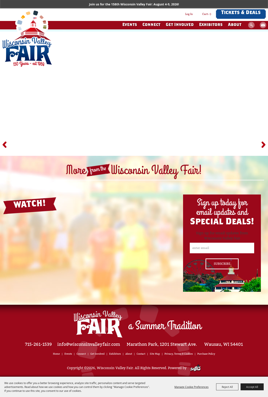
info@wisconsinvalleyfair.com (88, 344)
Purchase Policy (206, 353)
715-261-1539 (38, 344)
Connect (151, 25)
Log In (189, 14)
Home (56, 353)
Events (129, 25)
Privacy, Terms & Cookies (178, 353)
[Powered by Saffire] (195, 368)
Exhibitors (211, 25)
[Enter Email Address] (222, 248)
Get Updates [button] (263, 25)
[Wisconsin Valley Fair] (27, 39)
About (234, 25)
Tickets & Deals (241, 13)
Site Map (155, 353)
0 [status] (210, 14)
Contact (141, 353)
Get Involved (180, 25)
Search (251, 25)
